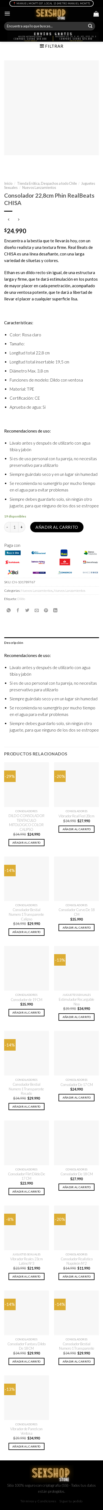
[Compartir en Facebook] (18, 610)
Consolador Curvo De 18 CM (76, 912)
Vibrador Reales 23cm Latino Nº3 (26, 1261)
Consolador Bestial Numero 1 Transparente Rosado (26, 1089)
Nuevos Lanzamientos (39, 187)
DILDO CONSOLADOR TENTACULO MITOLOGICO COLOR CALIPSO (26, 823)
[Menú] (7, 13)
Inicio (8, 183)
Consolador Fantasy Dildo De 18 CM (26, 1346)
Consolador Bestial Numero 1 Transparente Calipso (26, 914)
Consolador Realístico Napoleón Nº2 (77, 1261)
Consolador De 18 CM (76, 1174)
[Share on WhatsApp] (8, 610)
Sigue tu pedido (71, 1501)
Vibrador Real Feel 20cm (76, 816)
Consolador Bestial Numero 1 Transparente (76, 1346)
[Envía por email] (36, 610)
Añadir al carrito (56, 527)
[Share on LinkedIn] (55, 610)
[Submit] (90, 26)
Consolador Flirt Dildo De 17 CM (26, 1176)
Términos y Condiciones (38, 1501)
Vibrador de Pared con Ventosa (26, 1431)
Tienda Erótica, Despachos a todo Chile (47, 183)
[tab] (51, 642)
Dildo (21, 599)
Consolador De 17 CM (76, 1084)
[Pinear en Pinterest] (46, 610)
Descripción (13, 643)
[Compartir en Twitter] (27, 610)
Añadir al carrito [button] (26, 842)
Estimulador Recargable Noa (76, 1001)
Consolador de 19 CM (26, 999)
